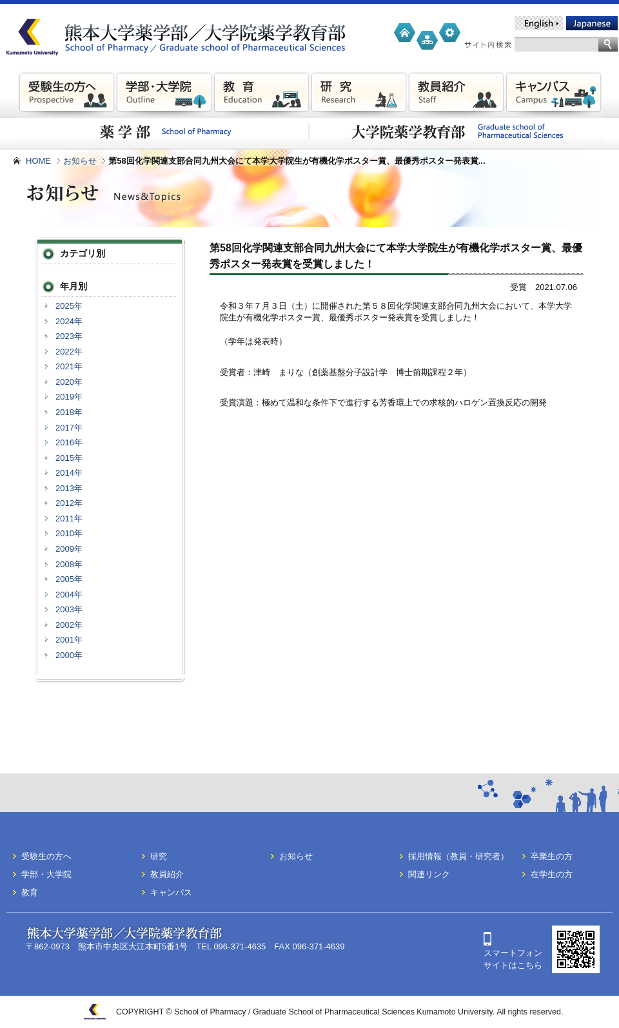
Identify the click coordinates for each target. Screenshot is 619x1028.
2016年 (69, 442)
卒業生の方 (552, 856)
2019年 (69, 397)
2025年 (69, 306)
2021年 (69, 366)
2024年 (69, 321)
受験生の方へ (46, 856)
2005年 (69, 579)
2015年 (69, 458)
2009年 (69, 549)
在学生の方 (552, 874)
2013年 (69, 488)
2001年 (69, 640)
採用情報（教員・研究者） (458, 856)
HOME (38, 161)
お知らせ (80, 161)
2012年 (69, 503)
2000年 (69, 655)
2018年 (69, 412)
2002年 (69, 625)
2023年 (69, 336)
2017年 (69, 427)
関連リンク (429, 874)
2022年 (69, 351)
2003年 (69, 609)
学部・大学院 (46, 874)
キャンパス (171, 892)
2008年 (69, 564)
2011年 (69, 518)
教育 (29, 892)
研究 (158, 856)
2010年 (69, 533)
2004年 (69, 594)
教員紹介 (167, 874)
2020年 (69, 382)
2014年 (69, 473)
